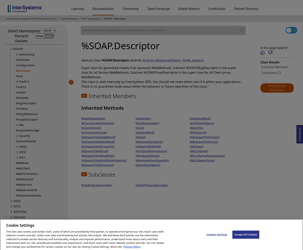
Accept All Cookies (246, 237)
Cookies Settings (216, 237)
